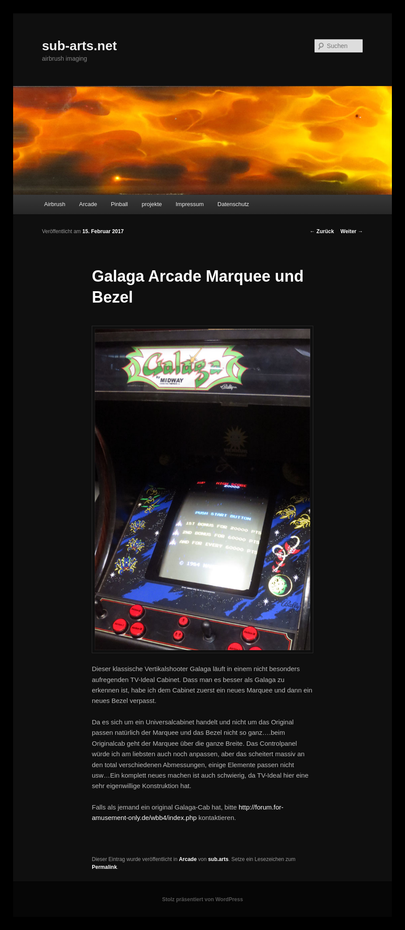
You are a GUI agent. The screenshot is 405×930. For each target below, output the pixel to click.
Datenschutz (233, 204)
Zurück (322, 231)
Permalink (104, 867)
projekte (152, 204)
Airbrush (54, 204)
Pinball (119, 204)
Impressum (190, 204)
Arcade (88, 204)
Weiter (351, 231)
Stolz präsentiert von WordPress (202, 899)
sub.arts (218, 859)
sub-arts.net (79, 45)
